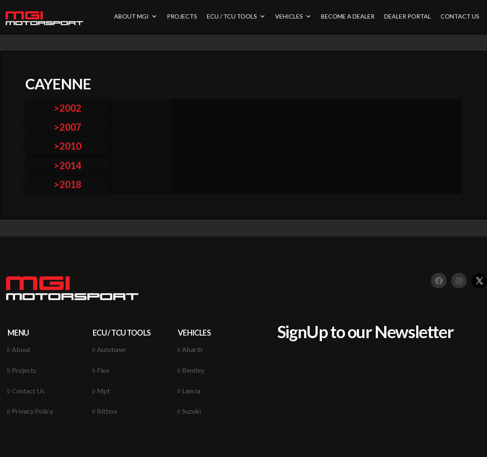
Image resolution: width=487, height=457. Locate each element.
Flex (101, 370)
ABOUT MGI (135, 16)
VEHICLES (293, 16)
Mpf (101, 391)
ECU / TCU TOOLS (236, 16)
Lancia (189, 391)
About (19, 349)
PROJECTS (182, 16)
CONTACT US (460, 16)
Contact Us (26, 391)
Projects (22, 370)
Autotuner (109, 349)
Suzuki (189, 411)
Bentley (191, 370)
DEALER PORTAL (407, 16)
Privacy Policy (30, 411)
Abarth (190, 349)
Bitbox (105, 411)
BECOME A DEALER (348, 16)
